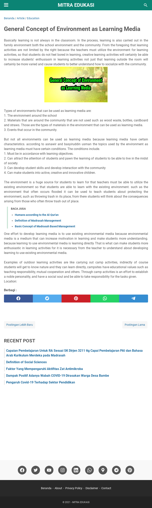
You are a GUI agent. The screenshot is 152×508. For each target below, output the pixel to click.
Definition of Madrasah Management (38, 220)
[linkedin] (76, 470)
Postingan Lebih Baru (19, 324)
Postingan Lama (135, 324)
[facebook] (18, 298)
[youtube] (49, 470)
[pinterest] (76, 298)
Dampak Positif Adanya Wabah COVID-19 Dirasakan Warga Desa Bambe (57, 375)
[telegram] (133, 298)
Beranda (46, 488)
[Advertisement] (76, 420)
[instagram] (62, 470)
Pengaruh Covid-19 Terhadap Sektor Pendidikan (40, 382)
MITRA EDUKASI (76, 5)
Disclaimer (92, 488)
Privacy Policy (73, 488)
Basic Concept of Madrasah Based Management (45, 226)
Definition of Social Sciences (26, 362)
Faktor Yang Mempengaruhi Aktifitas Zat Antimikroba (44, 369)
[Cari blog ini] (145, 5)
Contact (106, 488)
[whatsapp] (104, 298)
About (58, 488)
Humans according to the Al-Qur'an (37, 214)
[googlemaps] (103, 470)
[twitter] (47, 298)
